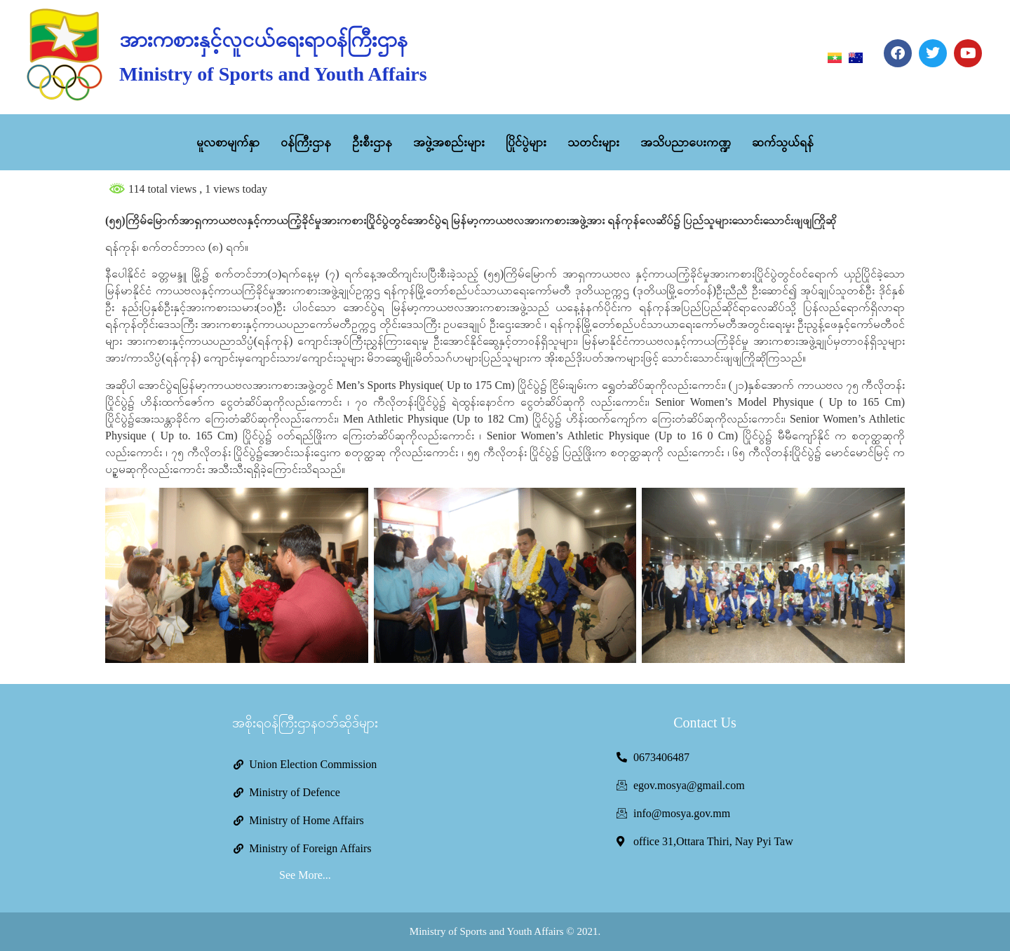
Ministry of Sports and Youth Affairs (272, 74)
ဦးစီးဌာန (372, 142)
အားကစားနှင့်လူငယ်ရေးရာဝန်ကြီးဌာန (263, 39)
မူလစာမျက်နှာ (228, 142)
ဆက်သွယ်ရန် (783, 142)
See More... (305, 875)
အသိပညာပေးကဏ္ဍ (685, 142)
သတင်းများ (593, 142)
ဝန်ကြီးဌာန (306, 142)
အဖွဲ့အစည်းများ (449, 142)
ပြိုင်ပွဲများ (526, 142)
